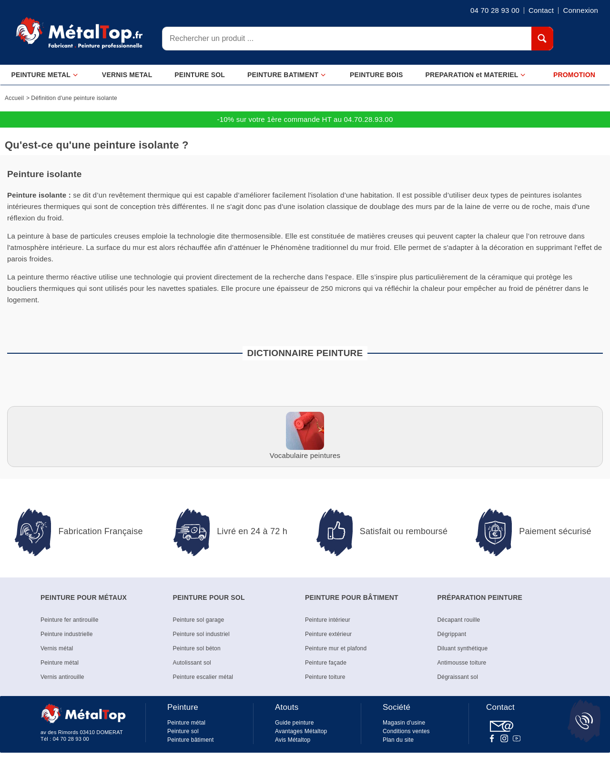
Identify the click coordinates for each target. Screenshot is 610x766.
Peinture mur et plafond (335, 648)
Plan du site (398, 739)
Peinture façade (325, 662)
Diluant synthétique (462, 648)
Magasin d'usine (404, 722)
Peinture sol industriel (201, 634)
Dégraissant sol (457, 677)
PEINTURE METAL (44, 75)
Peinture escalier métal (203, 677)
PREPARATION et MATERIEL (475, 75)
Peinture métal (60, 662)
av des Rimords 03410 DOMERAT (82, 732)
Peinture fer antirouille (70, 620)
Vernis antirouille (62, 677)
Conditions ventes (406, 731)
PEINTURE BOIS (376, 75)
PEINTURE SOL (199, 75)
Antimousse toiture (462, 662)
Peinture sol (183, 731)
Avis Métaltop (292, 739)
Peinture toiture (325, 677)
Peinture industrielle (67, 634)
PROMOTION (574, 75)
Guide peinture (294, 722)
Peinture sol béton (197, 648)
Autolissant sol (192, 662)
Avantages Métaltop (301, 731)
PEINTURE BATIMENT (286, 75)
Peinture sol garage (198, 620)
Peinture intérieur (327, 620)
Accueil (14, 98)
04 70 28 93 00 (71, 739)
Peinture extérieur (328, 634)
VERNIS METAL (127, 75)
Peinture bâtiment (190, 739)
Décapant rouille (458, 620)
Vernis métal (57, 648)
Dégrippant (452, 634)
